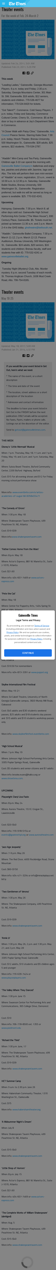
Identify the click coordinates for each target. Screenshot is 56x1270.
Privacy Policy (13, 632)
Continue (28, 653)
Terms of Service (41, 625)
